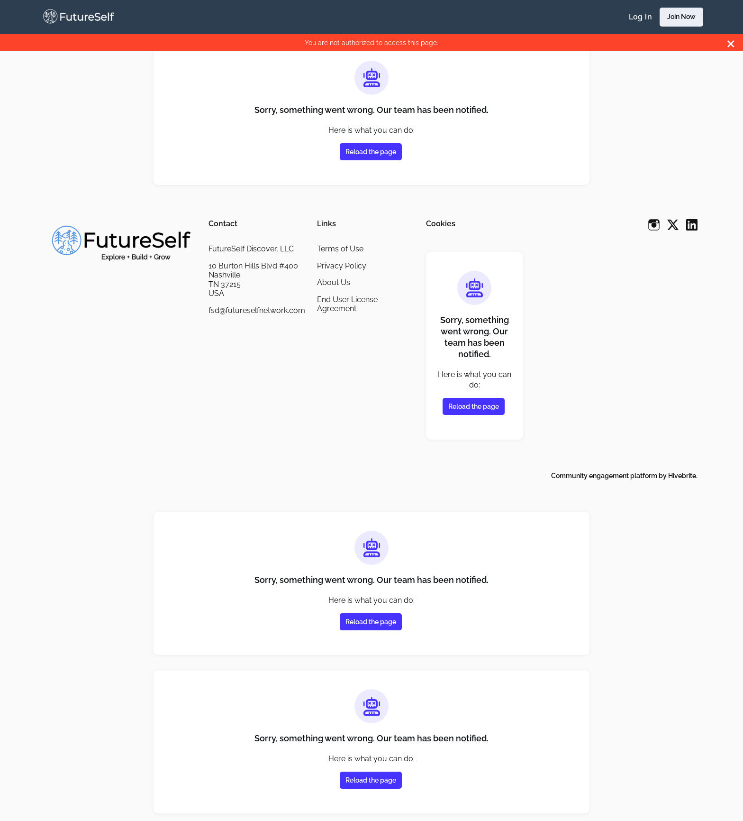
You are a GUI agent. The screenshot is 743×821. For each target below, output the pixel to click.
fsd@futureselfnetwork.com (256, 310)
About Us (333, 282)
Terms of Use (340, 248)
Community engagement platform (604, 476)
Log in (640, 16)
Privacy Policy (341, 265)
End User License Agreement (347, 304)
